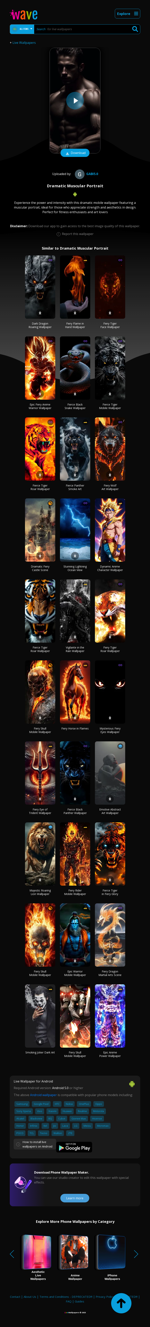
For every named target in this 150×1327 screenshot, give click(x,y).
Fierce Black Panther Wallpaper (75, 811)
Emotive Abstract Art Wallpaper (110, 811)
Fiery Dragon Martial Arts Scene (109, 973)
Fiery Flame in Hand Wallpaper (75, 325)
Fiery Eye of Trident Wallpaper (40, 811)
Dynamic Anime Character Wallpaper (110, 568)
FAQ (68, 1301)
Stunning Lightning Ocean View (75, 568)
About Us (30, 1297)
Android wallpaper (43, 1095)
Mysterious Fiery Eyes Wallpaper (110, 730)
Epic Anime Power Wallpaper (110, 1054)
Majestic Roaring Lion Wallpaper (40, 892)
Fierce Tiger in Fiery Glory (110, 892)
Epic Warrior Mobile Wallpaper (75, 973)
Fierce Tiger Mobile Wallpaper (110, 406)
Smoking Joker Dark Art (40, 1052)
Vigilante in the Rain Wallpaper (75, 649)
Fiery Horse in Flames (75, 728)
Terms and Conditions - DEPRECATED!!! (65, 1297)
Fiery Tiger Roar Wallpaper (110, 649)
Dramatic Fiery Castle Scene (40, 568)
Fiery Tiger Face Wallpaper (110, 325)
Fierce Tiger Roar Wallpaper (40, 487)
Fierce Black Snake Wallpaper (75, 406)
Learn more (74, 1198)
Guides (79, 1301)
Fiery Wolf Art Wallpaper (110, 487)
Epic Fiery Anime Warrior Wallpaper (40, 406)
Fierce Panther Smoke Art (75, 487)
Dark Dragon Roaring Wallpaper (40, 325)
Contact (15, 1297)
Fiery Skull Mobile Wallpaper (40, 730)
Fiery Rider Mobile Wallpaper (75, 892)
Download (75, 153)
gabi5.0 (86, 174)
